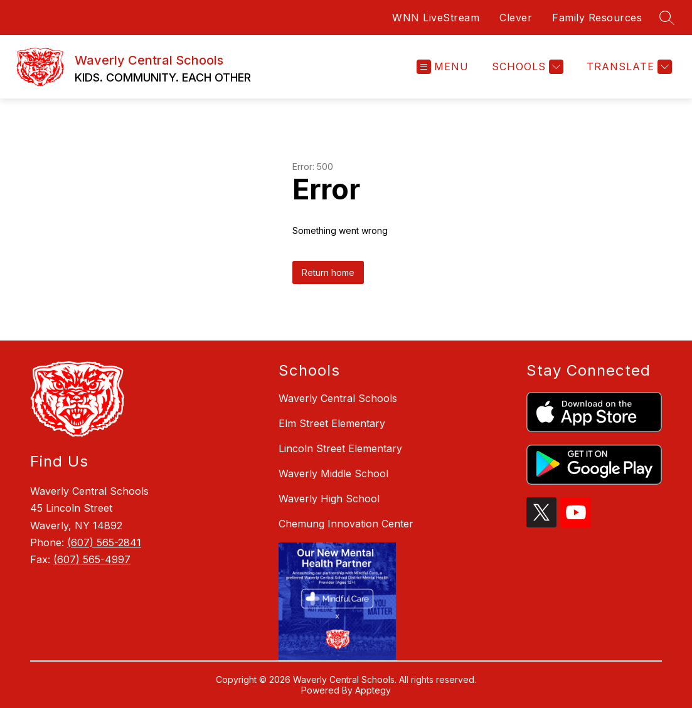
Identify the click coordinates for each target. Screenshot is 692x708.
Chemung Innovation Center (346, 523)
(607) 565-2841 (104, 542)
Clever (515, 17)
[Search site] (666, 17)
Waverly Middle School (333, 473)
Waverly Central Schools (338, 398)
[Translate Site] (627, 67)
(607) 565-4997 (91, 559)
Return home (328, 272)
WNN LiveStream (435, 17)
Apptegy (373, 690)
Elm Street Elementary (332, 423)
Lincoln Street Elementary (340, 448)
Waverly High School (329, 498)
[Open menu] (443, 67)
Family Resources (597, 17)
